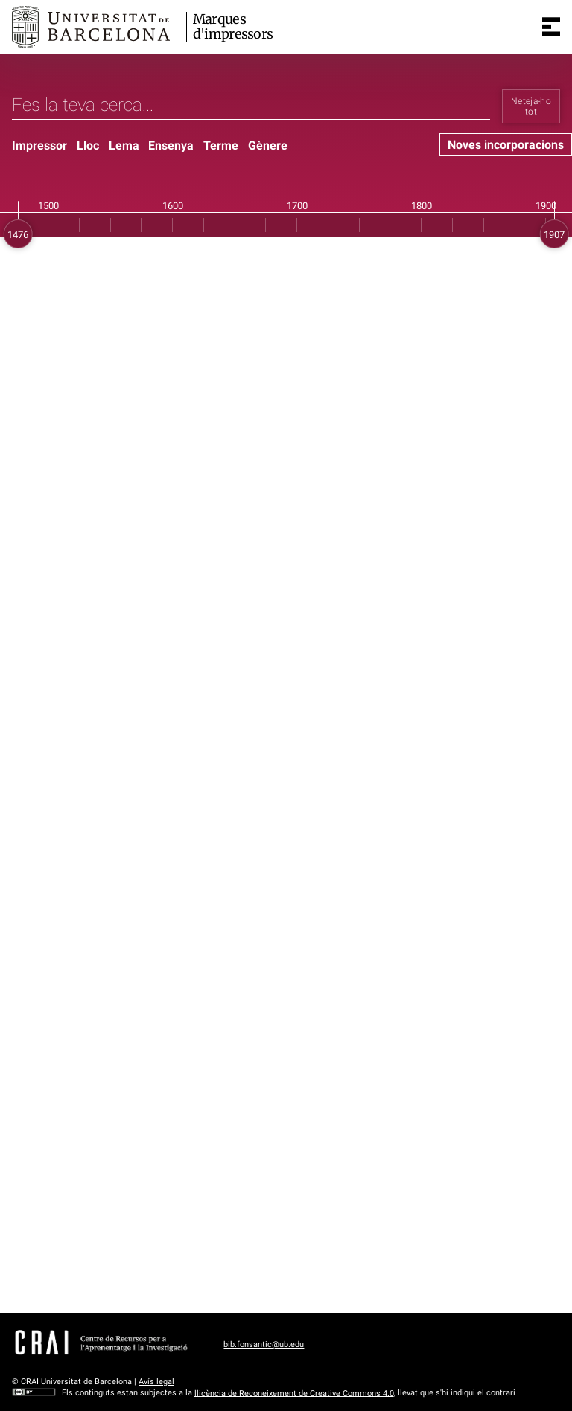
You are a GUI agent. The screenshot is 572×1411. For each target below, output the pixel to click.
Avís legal (156, 1381)
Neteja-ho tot (531, 106)
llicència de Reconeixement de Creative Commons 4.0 (294, 1393)
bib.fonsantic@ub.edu (263, 1344)
